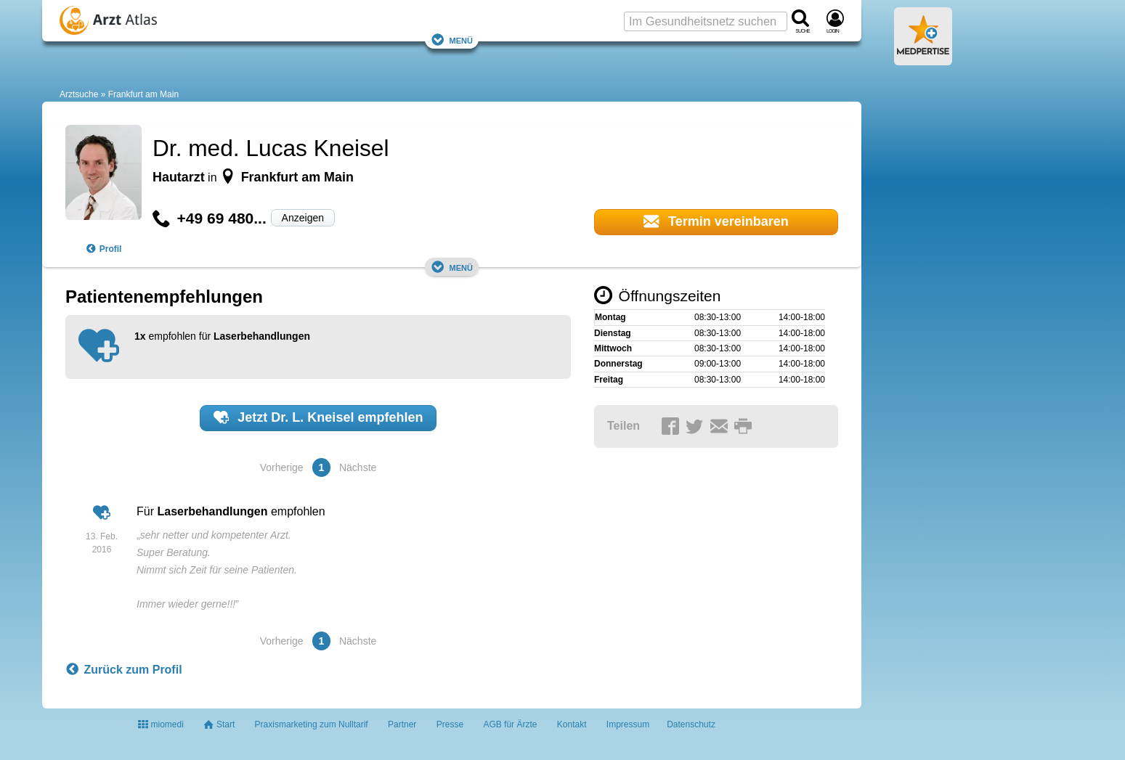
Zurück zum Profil (123, 670)
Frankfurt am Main (143, 94)
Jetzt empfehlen (318, 417)
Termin (716, 221)
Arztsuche (79, 94)
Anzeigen (303, 218)
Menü (452, 39)
